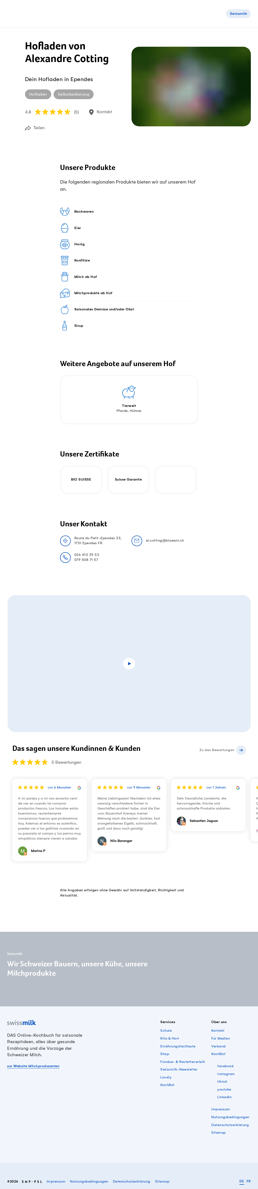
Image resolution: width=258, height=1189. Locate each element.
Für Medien (220, 1038)
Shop (164, 1054)
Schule (166, 1031)
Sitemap (218, 1133)
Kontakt (218, 1031)
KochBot (167, 1085)
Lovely (166, 1077)
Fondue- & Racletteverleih (182, 1062)
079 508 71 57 (86, 560)
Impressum (220, 1109)
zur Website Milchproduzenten (33, 1066)
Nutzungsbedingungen (230, 1117)
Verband (218, 1046)
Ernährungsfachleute (178, 1046)
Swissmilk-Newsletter (178, 1069)
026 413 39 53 (86, 555)
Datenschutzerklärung (230, 1125)
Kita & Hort (169, 1038)
